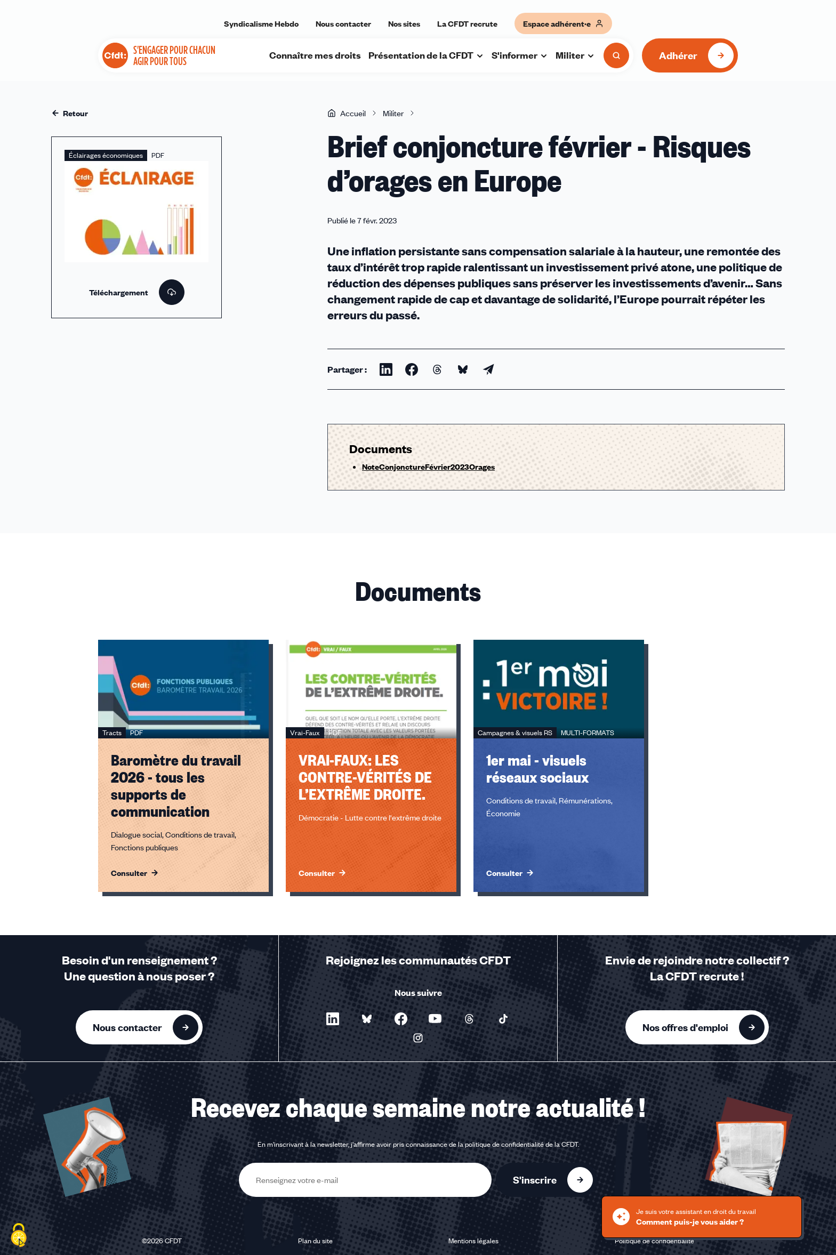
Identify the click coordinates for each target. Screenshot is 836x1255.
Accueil (346, 113)
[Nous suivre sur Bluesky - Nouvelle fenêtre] (366, 1018)
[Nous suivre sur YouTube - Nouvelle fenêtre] (435, 1018)
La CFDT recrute (467, 23)
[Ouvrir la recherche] (616, 55)
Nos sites (404, 23)
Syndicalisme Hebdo (261, 23)
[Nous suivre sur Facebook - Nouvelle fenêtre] (401, 1018)
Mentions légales (473, 1240)
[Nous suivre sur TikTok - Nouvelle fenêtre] (503, 1018)
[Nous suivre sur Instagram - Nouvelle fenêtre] (418, 1038)
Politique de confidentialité (654, 1240)
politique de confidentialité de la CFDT (521, 1144)
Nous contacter (343, 23)
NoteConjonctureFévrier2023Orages (428, 466)
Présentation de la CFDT (426, 55)
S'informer (520, 55)
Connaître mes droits (315, 55)
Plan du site (315, 1240)
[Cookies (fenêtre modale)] (18, 1236)
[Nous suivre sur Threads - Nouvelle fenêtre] (469, 1018)
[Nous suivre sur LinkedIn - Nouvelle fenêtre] (332, 1018)
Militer (575, 55)
